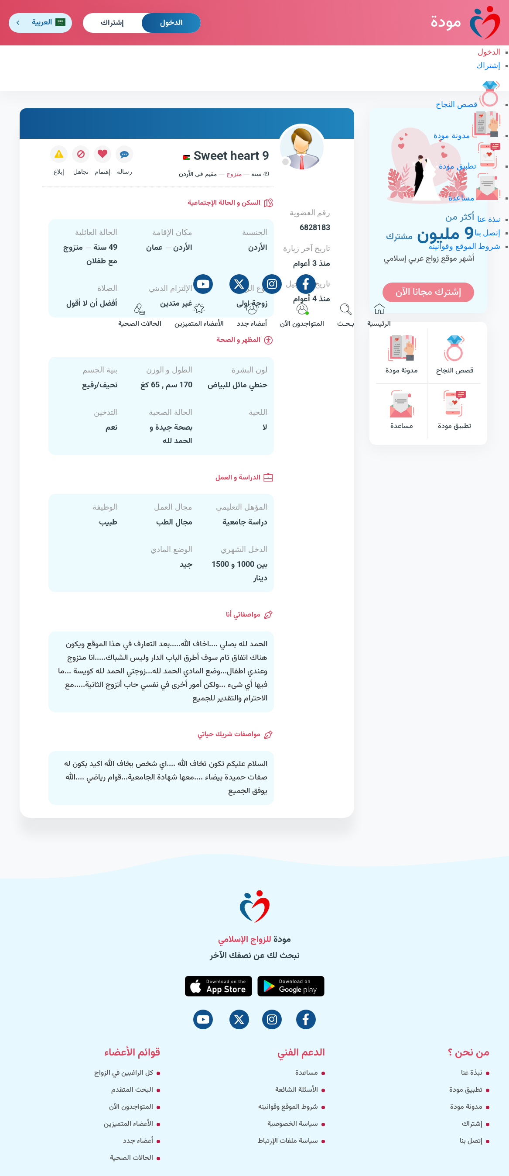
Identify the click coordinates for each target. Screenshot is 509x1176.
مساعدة (474, 197)
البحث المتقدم (132, 1090)
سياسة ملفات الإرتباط (288, 1141)
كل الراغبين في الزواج (123, 1073)
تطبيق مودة (469, 166)
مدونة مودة (467, 135)
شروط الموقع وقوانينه (464, 246)
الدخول (171, 23)
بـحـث (345, 316)
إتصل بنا (488, 232)
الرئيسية (379, 316)
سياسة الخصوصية (292, 1124)
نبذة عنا (489, 219)
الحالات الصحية (139, 316)
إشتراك (112, 23)
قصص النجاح (468, 104)
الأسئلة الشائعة (296, 1090)
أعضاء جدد (252, 316)
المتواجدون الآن (302, 316)
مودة (465, 22)
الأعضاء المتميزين (199, 316)
